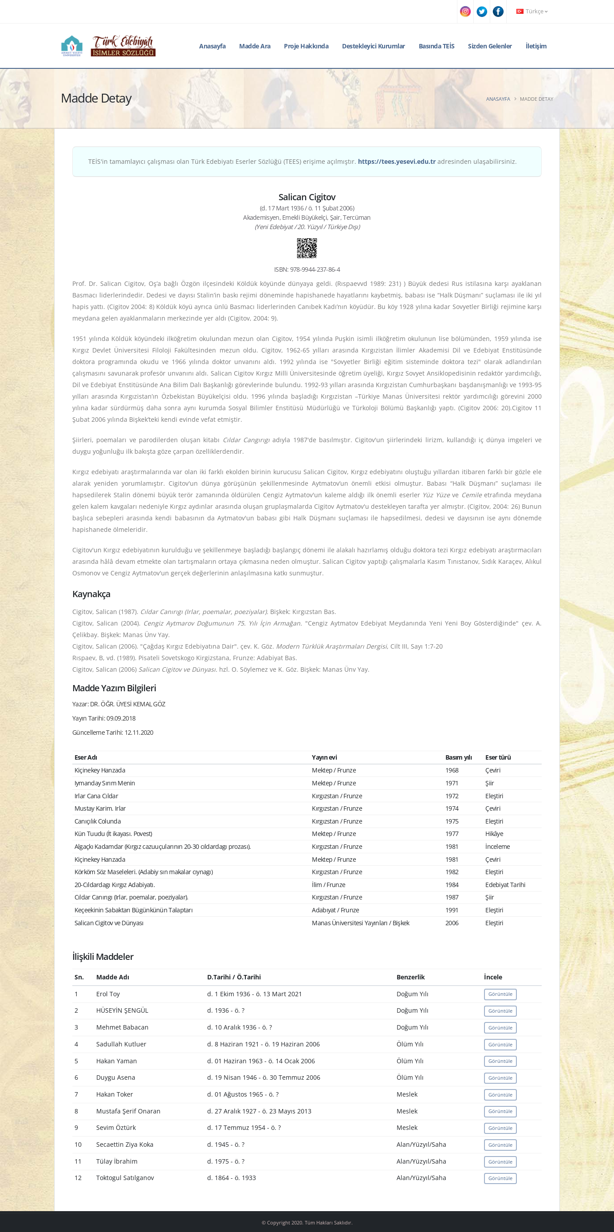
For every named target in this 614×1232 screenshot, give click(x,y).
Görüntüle (500, 993)
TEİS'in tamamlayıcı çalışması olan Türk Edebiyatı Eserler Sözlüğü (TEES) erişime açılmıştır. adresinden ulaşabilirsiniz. (302, 161)
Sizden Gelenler (490, 46)
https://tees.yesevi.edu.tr (397, 161)
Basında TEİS (437, 46)
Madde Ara (255, 46)
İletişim (536, 46)
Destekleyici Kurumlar (373, 46)
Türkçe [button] (531, 11)
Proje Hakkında (306, 46)
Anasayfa (212, 46)
